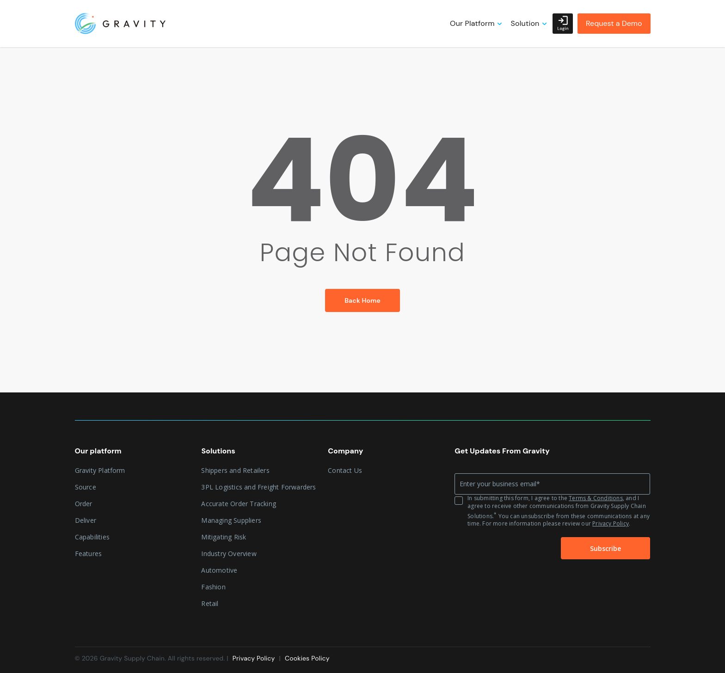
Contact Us (345, 470)
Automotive (219, 570)
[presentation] (500, 549)
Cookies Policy (307, 658)
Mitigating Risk (223, 536)
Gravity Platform (100, 470)
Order (83, 503)
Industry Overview (228, 553)
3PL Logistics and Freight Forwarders (258, 487)
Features (88, 553)
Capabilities (92, 536)
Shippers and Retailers (235, 470)
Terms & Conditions (596, 498)
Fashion (213, 586)
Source (85, 487)
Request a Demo (614, 23)
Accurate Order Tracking (238, 503)
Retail (209, 603)
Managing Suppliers (231, 520)
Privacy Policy (610, 523)
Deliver (85, 520)
